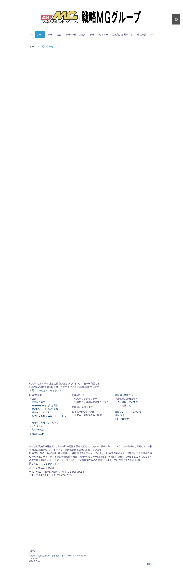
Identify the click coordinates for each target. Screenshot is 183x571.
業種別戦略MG (36, 434)
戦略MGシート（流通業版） (46, 408)
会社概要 (141, 34)
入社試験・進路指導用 (128, 402)
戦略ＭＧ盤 (38, 429)
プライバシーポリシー (76, 555)
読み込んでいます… (90, 211)
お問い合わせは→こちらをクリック (47, 390)
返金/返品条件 (44, 555)
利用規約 (32, 555)
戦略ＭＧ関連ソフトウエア (45, 422)
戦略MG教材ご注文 (75, 34)
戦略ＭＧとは (54, 34)
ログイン (150, 564)
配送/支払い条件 (58, 555)
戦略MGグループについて (128, 411)
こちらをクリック (50, 463)
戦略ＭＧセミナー (99, 34)
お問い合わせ (122, 418)
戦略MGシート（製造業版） (46, 405)
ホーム (40, 34)
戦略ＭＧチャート (41, 412)
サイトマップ (34, 558)
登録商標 (119, 415)
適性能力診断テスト (122, 34)
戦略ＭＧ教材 (38, 402)
